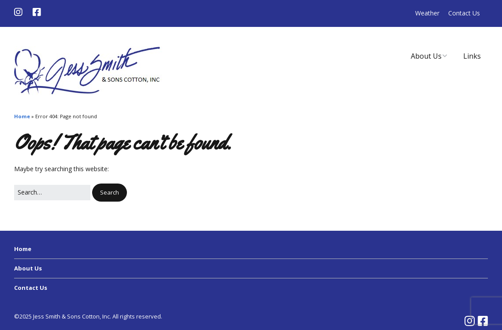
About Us (426, 56)
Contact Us (464, 13)
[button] (109, 193)
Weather (427, 13)
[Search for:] (52, 192)
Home (22, 116)
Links (472, 56)
